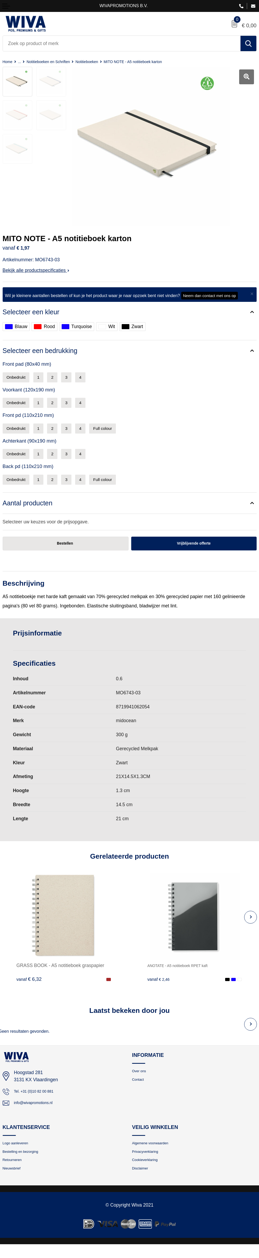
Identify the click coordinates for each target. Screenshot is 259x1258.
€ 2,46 (159, 985)
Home (8, 61)
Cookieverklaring (148, 1172)
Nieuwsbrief (14, 1181)
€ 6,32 (29, 985)
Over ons (141, 1078)
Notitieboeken (100, 61)
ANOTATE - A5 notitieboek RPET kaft (186, 972)
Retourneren (15, 1172)
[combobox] (121, 43)
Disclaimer (142, 1181)
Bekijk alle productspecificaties (36, 270)
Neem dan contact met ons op (209, 295)
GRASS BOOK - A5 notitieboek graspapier (60, 972)
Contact (139, 1088)
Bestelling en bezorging (25, 1162)
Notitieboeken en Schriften (55, 61)
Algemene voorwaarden (155, 1152)
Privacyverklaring (149, 1162)
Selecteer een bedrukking (42, 351)
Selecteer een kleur (33, 312)
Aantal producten (29, 508)
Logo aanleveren (19, 1152)
